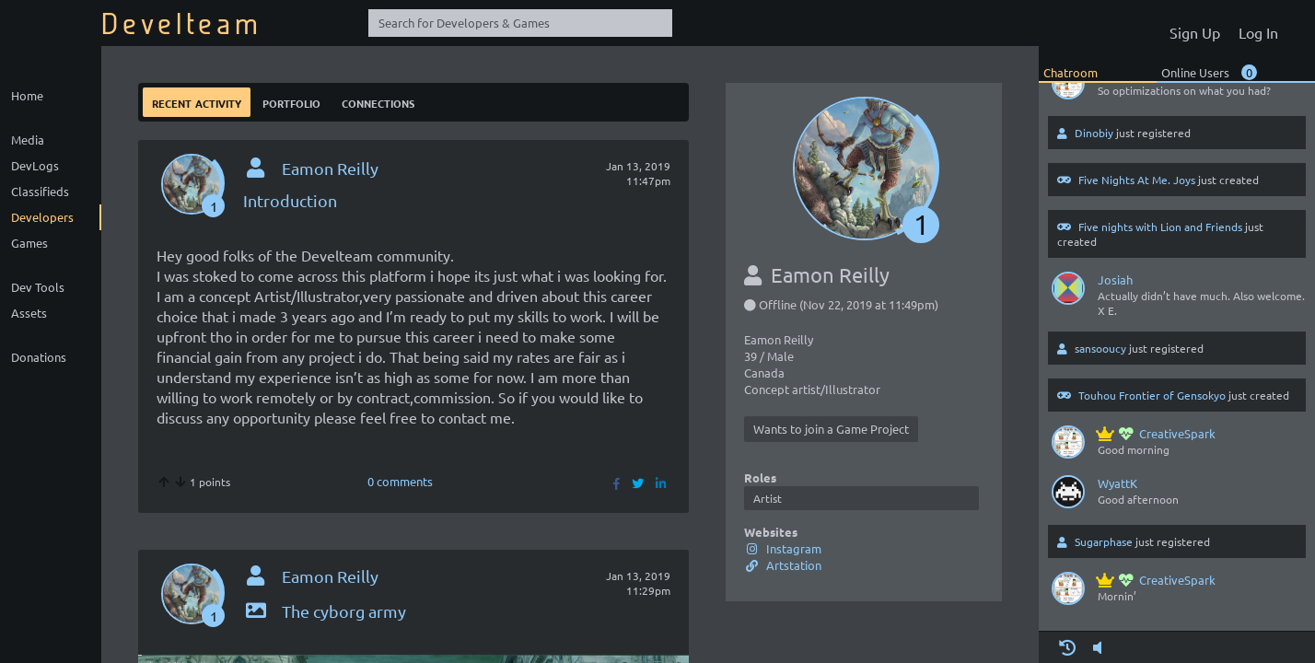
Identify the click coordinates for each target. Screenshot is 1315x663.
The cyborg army (324, 611)
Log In (1258, 32)
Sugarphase (1104, 541)
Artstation (782, 565)
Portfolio (291, 101)
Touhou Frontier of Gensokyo (1152, 395)
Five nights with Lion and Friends (1160, 226)
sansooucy (1100, 348)
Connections (378, 101)
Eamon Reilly (330, 168)
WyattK (1117, 483)
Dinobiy (1094, 132)
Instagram (782, 548)
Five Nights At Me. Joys (1136, 179)
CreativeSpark (1157, 433)
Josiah (1115, 279)
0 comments (400, 481)
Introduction (290, 200)
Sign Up (1195, 32)
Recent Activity (196, 101)
